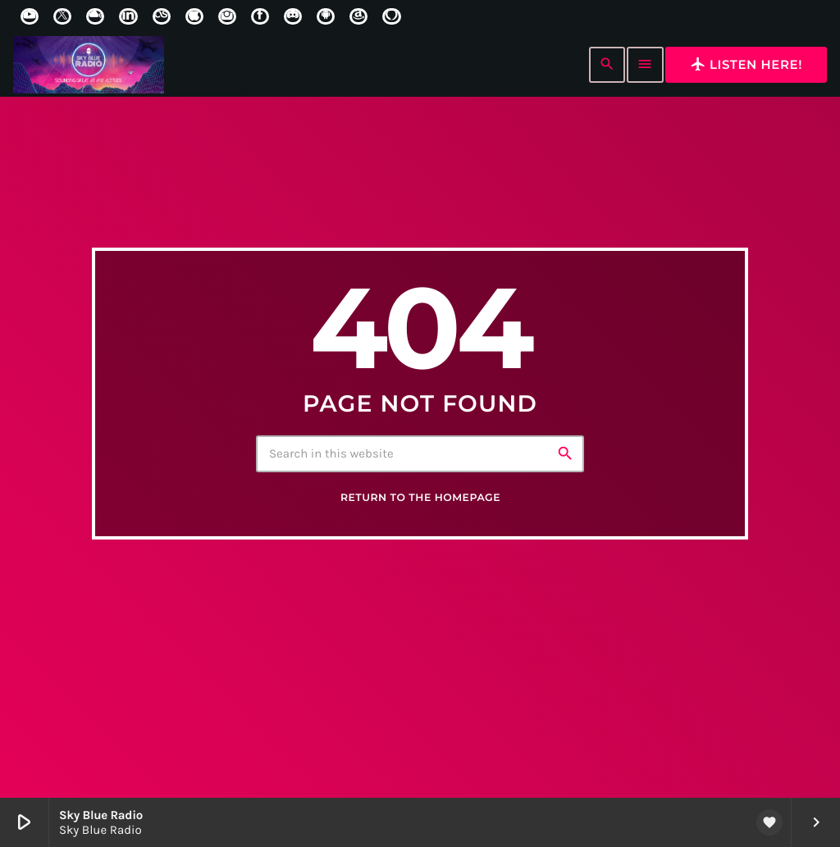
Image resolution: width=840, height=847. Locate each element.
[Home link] (88, 64)
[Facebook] (260, 16)
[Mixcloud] (95, 16)
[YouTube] (30, 16)
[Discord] (293, 16)
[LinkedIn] (128, 16)
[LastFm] (162, 16)
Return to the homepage (420, 502)
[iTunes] (194, 16)
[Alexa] (391, 16)
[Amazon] (358, 16)
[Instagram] (227, 16)
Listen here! (746, 64)
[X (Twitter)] (62, 16)
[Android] (326, 16)
